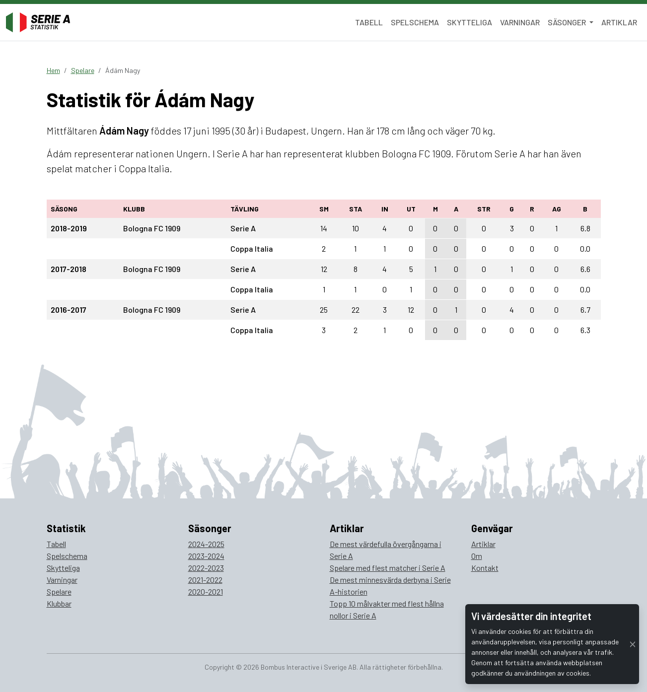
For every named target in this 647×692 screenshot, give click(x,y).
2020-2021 (205, 591)
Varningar (520, 22)
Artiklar (619, 22)
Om (476, 555)
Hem (53, 70)
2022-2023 (206, 567)
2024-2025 (206, 544)
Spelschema (415, 22)
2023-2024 (206, 555)
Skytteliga (469, 22)
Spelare (82, 70)
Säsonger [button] (567, 22)
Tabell (369, 22)
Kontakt (485, 567)
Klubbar (59, 603)
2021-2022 (205, 579)
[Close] (632, 644)
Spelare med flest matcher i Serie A (387, 567)
